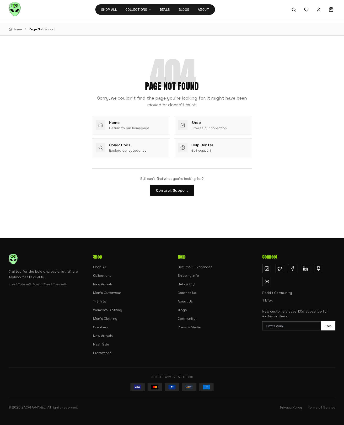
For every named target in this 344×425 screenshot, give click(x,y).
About (203, 9)
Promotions (102, 353)
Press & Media (189, 327)
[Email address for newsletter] (291, 325)
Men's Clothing (105, 318)
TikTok (267, 300)
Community (186, 318)
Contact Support (172, 190)
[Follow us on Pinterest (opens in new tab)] (318, 268)
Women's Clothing (107, 310)
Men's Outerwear (107, 293)
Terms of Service (321, 407)
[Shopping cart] (331, 9)
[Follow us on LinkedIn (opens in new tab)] (305, 268)
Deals (165, 9)
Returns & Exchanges (195, 267)
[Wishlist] (306, 9)
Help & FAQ (186, 284)
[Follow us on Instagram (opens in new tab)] (266, 268)
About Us (185, 301)
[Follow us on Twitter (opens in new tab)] (279, 268)
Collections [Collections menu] (138, 9)
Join (328, 326)
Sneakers (100, 327)
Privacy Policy (291, 407)
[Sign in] (318, 9)
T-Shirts (99, 301)
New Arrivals (103, 284)
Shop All (109, 9)
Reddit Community (277, 293)
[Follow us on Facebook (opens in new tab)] (292, 268)
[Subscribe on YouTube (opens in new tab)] (266, 281)
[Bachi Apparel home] (15, 9)
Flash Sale (101, 344)
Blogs (184, 9)
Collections (102, 275)
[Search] (294, 9)
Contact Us (187, 293)
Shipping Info (188, 275)
